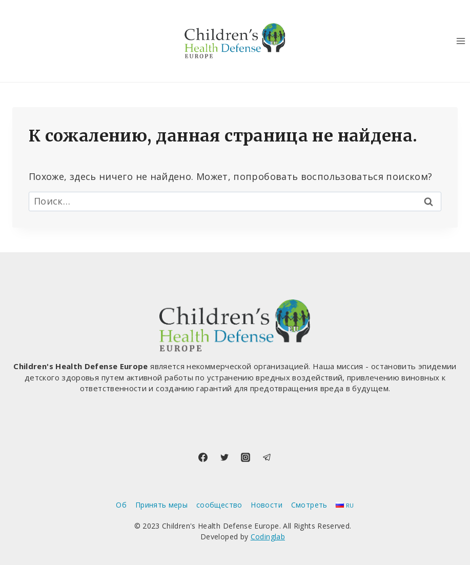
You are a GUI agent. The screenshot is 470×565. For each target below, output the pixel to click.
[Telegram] (267, 457)
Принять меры (161, 505)
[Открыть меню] (460, 41)
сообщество (219, 505)
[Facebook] (203, 457)
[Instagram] (245, 457)
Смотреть (309, 505)
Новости (266, 505)
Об (121, 505)
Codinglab (268, 536)
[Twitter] (224, 457)
